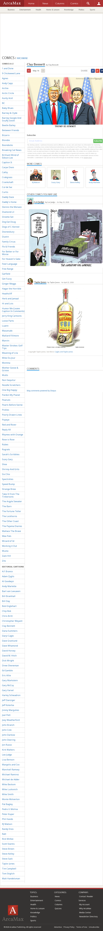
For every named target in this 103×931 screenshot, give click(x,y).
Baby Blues (7, 108)
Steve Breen (8, 848)
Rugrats (6, 449)
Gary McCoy (8, 685)
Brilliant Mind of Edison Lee (10, 156)
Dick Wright (8, 660)
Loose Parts (8, 320)
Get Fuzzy (7, 278)
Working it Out (9, 545)
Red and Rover (9, 424)
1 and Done (7, 68)
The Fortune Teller (11, 511)
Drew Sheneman (10, 665)
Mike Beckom (9, 784)
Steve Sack (7, 858)
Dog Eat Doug (9, 221)
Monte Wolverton (11, 799)
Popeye (5, 419)
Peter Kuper (8, 814)
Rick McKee (7, 838)
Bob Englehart (9, 606)
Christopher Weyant (12, 620)
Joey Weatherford (11, 720)
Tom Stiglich (8, 873)
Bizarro (6, 135)
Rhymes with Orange (12, 434)
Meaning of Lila (10, 352)
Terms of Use (81, 927)
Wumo (5, 550)
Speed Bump (8, 484)
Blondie (6, 140)
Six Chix (6, 474)
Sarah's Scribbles (10, 454)
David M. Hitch (9, 655)
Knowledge (68, 9)
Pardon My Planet (11, 394)
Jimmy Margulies (10, 710)
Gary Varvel (8, 690)
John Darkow (8, 734)
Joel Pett (6, 715)
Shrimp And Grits (10, 469)
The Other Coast (10, 521)
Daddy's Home (9, 202)
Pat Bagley (7, 804)
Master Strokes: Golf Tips (12, 347)
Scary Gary (7, 459)
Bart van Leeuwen (11, 591)
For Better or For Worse (10, 253)
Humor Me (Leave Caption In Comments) (13, 310)
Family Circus (8, 241)
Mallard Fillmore (10, 335)
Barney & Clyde (9, 113)
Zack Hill (6, 555)
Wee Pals (6, 536)
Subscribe (98, 141)
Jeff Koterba (8, 705)
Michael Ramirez (10, 774)
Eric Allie (6, 675)
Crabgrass (7, 177)
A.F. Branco (7, 571)
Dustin (5, 236)
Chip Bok (6, 611)
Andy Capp (7, 83)
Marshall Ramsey (10, 769)
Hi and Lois (7, 303)
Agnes (5, 78)
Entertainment (25, 9)
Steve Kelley (8, 853)
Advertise (58, 927)
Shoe (4, 464)
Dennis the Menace (12, 207)
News (57, 896)
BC (3, 103)
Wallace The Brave (11, 531)
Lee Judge (7, 754)
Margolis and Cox (10, 764)
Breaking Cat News (11, 150)
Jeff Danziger (8, 700)
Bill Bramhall (8, 596)
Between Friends (10, 130)
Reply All (6, 429)
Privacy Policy (69, 927)
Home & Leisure (52, 9)
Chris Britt (7, 616)
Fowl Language (9, 263)
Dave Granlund (9, 640)
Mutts (5, 375)
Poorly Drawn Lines (12, 414)
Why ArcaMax (85, 908)
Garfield (6, 273)
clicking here (88, 157)
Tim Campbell (9, 868)
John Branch (8, 724)
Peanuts (6, 399)
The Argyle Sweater (12, 501)
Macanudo (7, 330)
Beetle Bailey (8, 125)
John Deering (8, 739)
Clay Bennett (8, 625)
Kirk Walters (8, 749)
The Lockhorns (9, 516)
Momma (6, 362)
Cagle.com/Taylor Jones (64, 352)
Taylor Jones (8, 863)
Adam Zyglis (8, 576)
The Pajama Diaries (12, 526)
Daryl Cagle (8, 635)
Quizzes (58, 908)
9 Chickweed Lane (11, 73)
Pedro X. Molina (10, 809)
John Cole (7, 729)
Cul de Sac (7, 187)
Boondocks (7, 145)
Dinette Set (7, 216)
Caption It (7, 162)
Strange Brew (9, 489)
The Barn (7, 506)
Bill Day (6, 601)
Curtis (5, 192)
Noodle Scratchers (11, 385)
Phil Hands (7, 819)
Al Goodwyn (8, 581)
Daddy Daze (8, 197)
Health (38, 9)
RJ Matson (7, 824)
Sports (92, 9)
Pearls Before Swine (12, 404)
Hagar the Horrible (11, 288)
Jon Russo (7, 744)
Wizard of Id (8, 541)
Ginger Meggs (9, 283)
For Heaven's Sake (11, 258)
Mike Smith (8, 794)
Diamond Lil (8, 211)
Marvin (5, 340)
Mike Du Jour (8, 357)
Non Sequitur (9, 380)
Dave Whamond (10, 645)
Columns (58, 904)
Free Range (7, 268)
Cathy (5, 172)
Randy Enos (8, 829)
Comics (58, 900)
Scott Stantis (8, 843)
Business (11, 9)
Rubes (5, 444)
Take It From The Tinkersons (10, 495)
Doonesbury (8, 231)
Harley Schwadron (11, 695)
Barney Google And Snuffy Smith (11, 119)
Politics (81, 9)
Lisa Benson (8, 759)
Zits (4, 560)
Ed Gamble (7, 670)
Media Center (85, 912)
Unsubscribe (94, 927)
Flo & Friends (8, 246)
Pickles (5, 409)
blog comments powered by (41, 391)
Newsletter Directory (88, 916)
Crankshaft (7, 182)
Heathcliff (7, 293)
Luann (5, 325)
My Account (84, 904)
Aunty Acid (7, 98)
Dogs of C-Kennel (10, 226)
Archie (5, 88)
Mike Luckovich (10, 789)
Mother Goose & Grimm (10, 369)
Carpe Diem (8, 167)
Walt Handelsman (11, 878)
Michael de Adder (10, 779)
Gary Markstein (10, 680)
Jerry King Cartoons (12, 315)
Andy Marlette (9, 586)
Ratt (4, 833)
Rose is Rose (8, 439)
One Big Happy (9, 390)
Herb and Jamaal (10, 298)
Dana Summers (9, 630)
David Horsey (8, 650)
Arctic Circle (8, 93)
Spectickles (7, 479)
